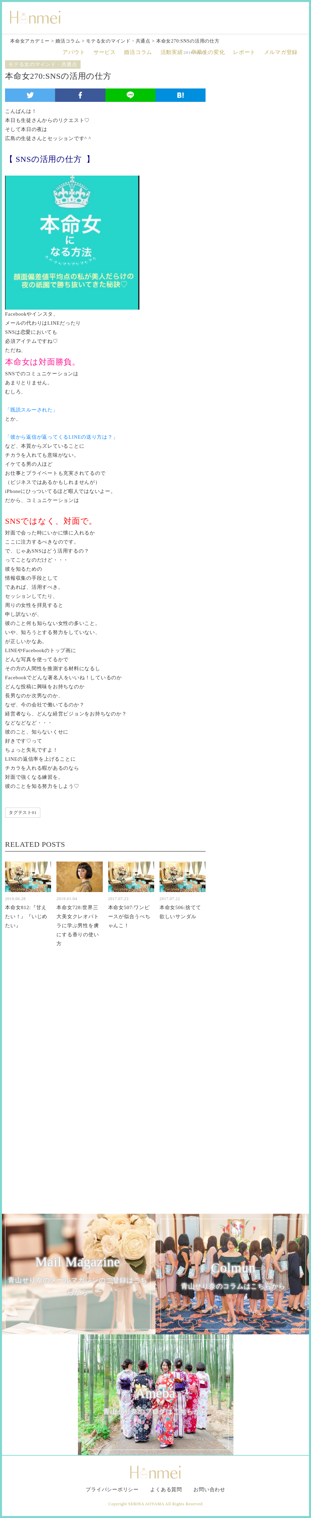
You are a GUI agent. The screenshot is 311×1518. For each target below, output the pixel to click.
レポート (244, 52)
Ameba (155, 1401)
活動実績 (172, 52)
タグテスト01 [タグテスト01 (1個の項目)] (23, 812)
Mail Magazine (77, 1276)
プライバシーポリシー (112, 1489)
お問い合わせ (209, 1489)
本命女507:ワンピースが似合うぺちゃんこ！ (129, 916)
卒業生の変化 (208, 52)
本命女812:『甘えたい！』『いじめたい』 (26, 916)
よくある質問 (166, 1489)
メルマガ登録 (281, 52)
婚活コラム (138, 52)
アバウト (73, 52)
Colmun (233, 1276)
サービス (104, 52)
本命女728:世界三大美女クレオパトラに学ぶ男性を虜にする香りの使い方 (77, 925)
